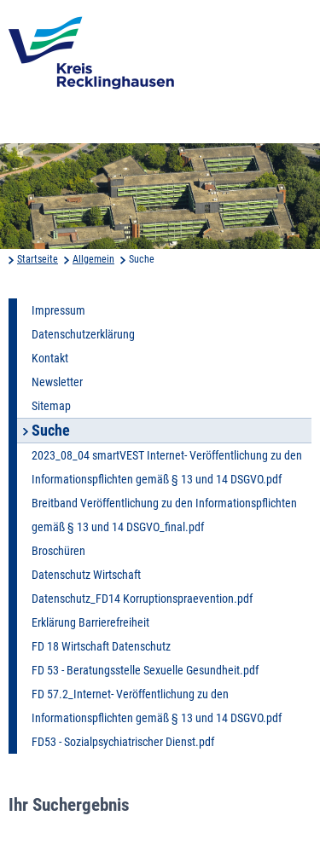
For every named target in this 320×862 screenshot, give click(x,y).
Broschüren (58, 551)
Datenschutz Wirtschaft (86, 574)
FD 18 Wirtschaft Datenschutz (101, 646)
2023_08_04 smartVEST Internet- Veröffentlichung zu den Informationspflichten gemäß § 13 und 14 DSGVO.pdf (167, 467)
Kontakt (50, 358)
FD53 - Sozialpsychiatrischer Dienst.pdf (123, 742)
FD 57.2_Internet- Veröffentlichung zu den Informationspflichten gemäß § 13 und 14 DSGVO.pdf (157, 706)
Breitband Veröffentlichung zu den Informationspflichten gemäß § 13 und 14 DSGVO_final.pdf (164, 515)
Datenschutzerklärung (83, 334)
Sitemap (51, 406)
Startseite (37, 259)
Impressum (58, 310)
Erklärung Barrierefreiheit (90, 622)
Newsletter (57, 382)
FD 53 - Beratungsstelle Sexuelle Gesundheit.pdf (145, 670)
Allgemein (93, 259)
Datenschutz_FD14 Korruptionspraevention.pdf (142, 598)
